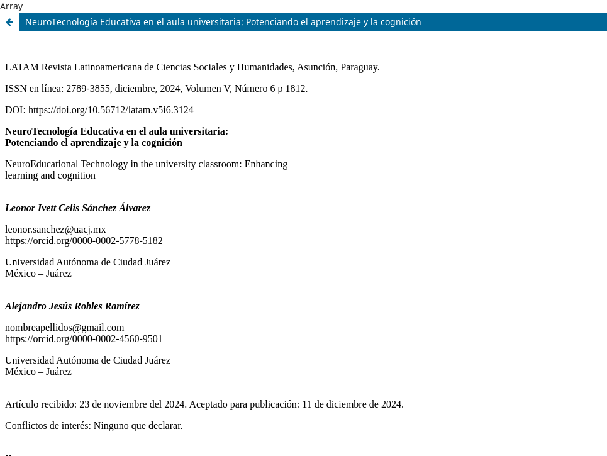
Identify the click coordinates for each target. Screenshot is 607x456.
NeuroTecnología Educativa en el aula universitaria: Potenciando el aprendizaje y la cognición (223, 22)
